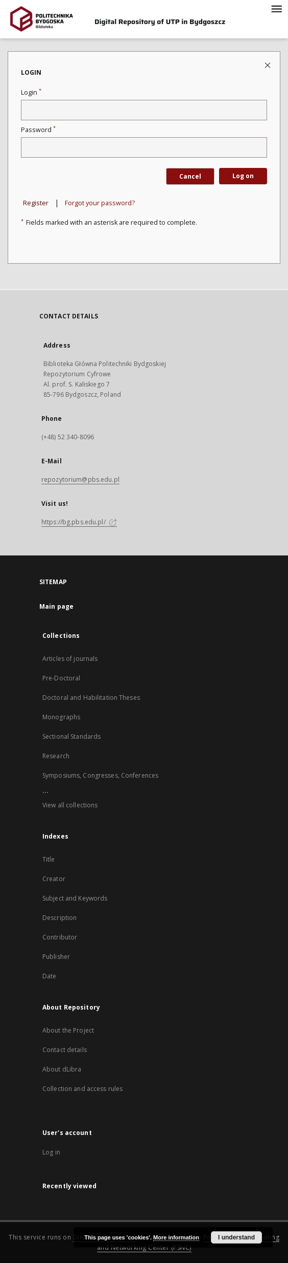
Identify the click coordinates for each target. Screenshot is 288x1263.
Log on (243, 176)
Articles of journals (70, 658)
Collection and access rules (82, 1088)
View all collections (70, 805)
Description (59, 917)
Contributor (59, 937)
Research (55, 756)
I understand (236, 1237)
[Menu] (276, 8)
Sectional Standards (71, 736)
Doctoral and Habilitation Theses (91, 697)
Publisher (56, 956)
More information (176, 1237)
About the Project (68, 1030)
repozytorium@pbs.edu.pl (80, 479)
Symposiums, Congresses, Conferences (100, 775)
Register (36, 203)
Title (48, 859)
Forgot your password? (100, 203)
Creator (53, 878)
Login (31, 92)
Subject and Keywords (74, 898)
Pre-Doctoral (61, 678)
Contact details (64, 1049)
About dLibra (61, 1069)
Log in (51, 1152)
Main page (56, 606)
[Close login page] (268, 65)
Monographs (61, 717)
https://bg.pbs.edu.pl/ (79, 522)
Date (49, 976)
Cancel (190, 176)
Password (38, 129)
